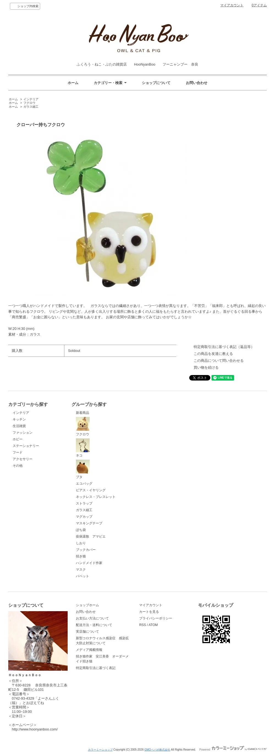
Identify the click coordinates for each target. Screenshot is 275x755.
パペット (82, 576)
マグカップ (84, 517)
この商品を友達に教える (213, 354)
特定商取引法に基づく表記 (96, 668)
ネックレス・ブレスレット (96, 497)
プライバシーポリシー (155, 618)
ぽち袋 (81, 530)
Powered (233, 749)
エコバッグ (84, 484)
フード (18, 452)
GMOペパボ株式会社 (157, 749)
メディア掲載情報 (89, 650)
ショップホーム (87, 605)
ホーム (73, 83)
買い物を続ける (206, 367)
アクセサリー (22, 459)
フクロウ (29, 102)
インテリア (30, 99)
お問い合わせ (196, 83)
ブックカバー (86, 550)
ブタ (83, 469)
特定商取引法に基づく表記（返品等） (224, 347)
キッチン (19, 419)
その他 (18, 466)
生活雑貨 (19, 426)
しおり (81, 543)
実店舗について (87, 631)
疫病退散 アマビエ (91, 536)
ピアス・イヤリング (91, 490)
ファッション (22, 433)
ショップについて (156, 83)
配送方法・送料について (94, 625)
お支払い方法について (92, 618)
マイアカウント (231, 5)
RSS (142, 625)
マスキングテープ (89, 523)
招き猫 (81, 556)
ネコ (83, 448)
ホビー (18, 439)
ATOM (153, 625)
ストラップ (84, 503)
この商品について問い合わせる (219, 360)
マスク (81, 569)
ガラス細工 (30, 106)
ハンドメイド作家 (89, 563)
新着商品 (82, 413)
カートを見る (149, 612)
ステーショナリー (26, 446)
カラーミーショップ (100, 749)
